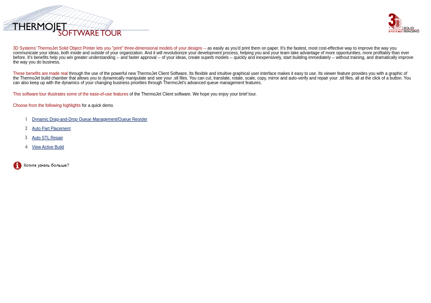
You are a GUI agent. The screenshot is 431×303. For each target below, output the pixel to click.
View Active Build (48, 147)
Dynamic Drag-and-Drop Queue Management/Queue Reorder (89, 119)
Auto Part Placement (51, 128)
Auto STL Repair (47, 138)
